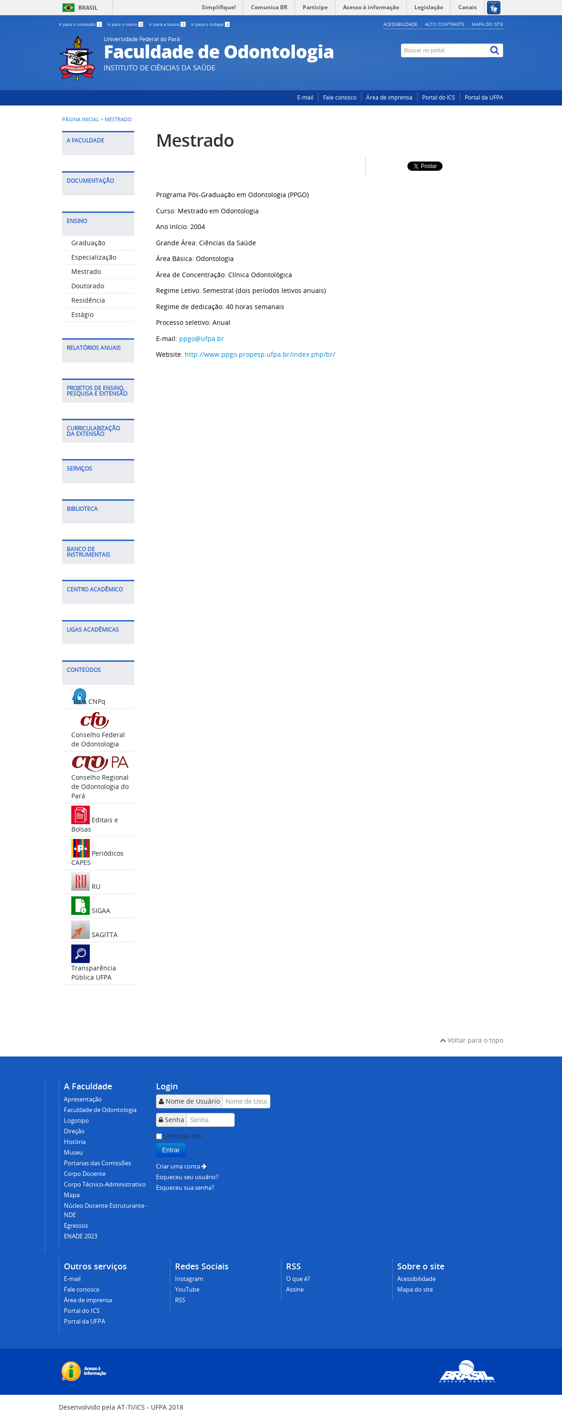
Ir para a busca (168, 24)
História (75, 1142)
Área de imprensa (389, 97)
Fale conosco (339, 97)
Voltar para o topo (471, 1040)
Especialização (93, 257)
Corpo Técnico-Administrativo (105, 1184)
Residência (88, 300)
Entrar (171, 1150)
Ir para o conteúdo (81, 24)
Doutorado (87, 285)
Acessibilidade (400, 24)
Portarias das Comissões (97, 1163)
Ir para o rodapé (210, 24)
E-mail (305, 97)
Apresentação (83, 1099)
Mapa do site (487, 24)
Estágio (82, 314)
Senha (174, 1119)
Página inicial (80, 119)
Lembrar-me (182, 1135)
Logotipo (76, 1121)
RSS (180, 1300)
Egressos (76, 1226)
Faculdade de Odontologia (100, 1110)
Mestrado (86, 271)
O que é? (298, 1279)
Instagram (189, 1279)
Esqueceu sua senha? (185, 1188)
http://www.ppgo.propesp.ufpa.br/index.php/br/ (260, 354)
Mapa (72, 1195)
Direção (74, 1131)
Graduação (88, 242)
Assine (295, 1289)
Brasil (88, 8)
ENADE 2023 (80, 1236)
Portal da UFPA (484, 97)
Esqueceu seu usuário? (187, 1177)
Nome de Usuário (193, 1101)
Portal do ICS (438, 97)
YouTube (187, 1289)
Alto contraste (444, 24)
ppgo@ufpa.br (201, 338)
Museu (73, 1152)
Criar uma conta (181, 1166)
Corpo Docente (85, 1174)
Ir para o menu (125, 24)
